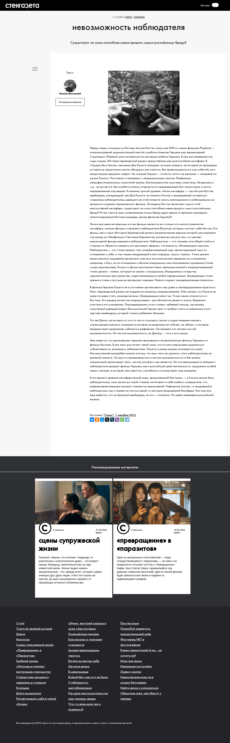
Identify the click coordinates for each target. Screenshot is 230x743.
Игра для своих (131, 661)
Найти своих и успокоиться (139, 688)
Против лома (129, 623)
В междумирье (78, 672)
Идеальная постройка (136, 666)
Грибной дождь (27, 661)
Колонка (139, 17)
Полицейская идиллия (83, 634)
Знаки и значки (130, 672)
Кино (129, 17)
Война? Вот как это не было (88, 677)
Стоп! (20, 623)
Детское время (78, 666)
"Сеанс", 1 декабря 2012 (120, 415)
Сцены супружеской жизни (35, 645)
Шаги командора (28, 693)
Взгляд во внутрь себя (83, 661)
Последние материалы (70, 102)
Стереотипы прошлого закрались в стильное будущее (32, 683)
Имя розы (23, 639)
